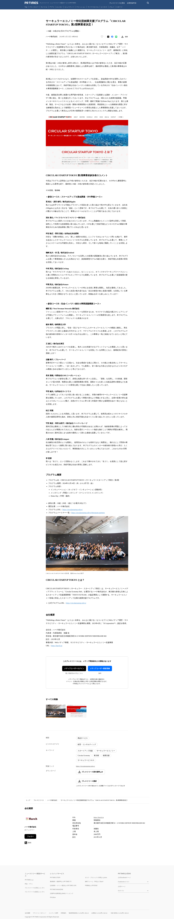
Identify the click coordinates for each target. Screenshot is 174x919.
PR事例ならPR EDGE (91, 885)
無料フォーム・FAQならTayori (94, 881)
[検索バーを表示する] (147, 2)
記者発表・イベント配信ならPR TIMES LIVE (63, 885)
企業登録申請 (131, 3)
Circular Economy (84, 755)
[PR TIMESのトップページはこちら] (50, 3)
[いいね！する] (102, 36)
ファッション (81, 7)
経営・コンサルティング (87, 744)
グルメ (111, 7)
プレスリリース (39, 800)
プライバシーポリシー (39, 913)
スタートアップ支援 (85, 751)
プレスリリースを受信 (117, 3)
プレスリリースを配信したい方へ (35, 892)
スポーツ (119, 7)
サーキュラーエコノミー (106, 751)
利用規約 (63, 913)
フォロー (30, 836)
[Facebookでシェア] (112, 36)
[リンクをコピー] (126, 36)
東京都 (96, 755)
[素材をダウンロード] (122, 36)
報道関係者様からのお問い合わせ (79, 913)
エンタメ (59, 7)
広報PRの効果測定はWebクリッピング (61, 893)
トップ (28, 800)
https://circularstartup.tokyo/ (72, 510)
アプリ (51, 7)
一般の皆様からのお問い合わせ (119, 913)
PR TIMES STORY (55, 877)
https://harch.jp (99, 817)
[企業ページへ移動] (31, 819)
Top (26, 7)
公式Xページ (121, 886)
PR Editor (53, 897)
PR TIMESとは (29, 880)
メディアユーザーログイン (74, 668)
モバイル (44, 7)
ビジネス (104, 7)
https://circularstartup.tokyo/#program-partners (88, 513)
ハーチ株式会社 (52, 800)
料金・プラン (29, 884)
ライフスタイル (93, 7)
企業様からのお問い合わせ (99, 913)
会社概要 (27, 913)
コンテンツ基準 (53, 913)
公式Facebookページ (124, 877)
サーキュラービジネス (86, 760)
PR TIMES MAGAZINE (56, 889)
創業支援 (106, 755)
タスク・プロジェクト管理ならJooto (96, 877)
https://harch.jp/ (56, 646)
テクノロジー (34, 7)
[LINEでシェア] (116, 36)
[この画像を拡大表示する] (56, 711)
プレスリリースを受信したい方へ (35, 888)
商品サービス (83, 738)
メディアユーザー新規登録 (100, 668)
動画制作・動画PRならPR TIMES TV (60, 881)
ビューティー (69, 7)
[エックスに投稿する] (108, 36)
